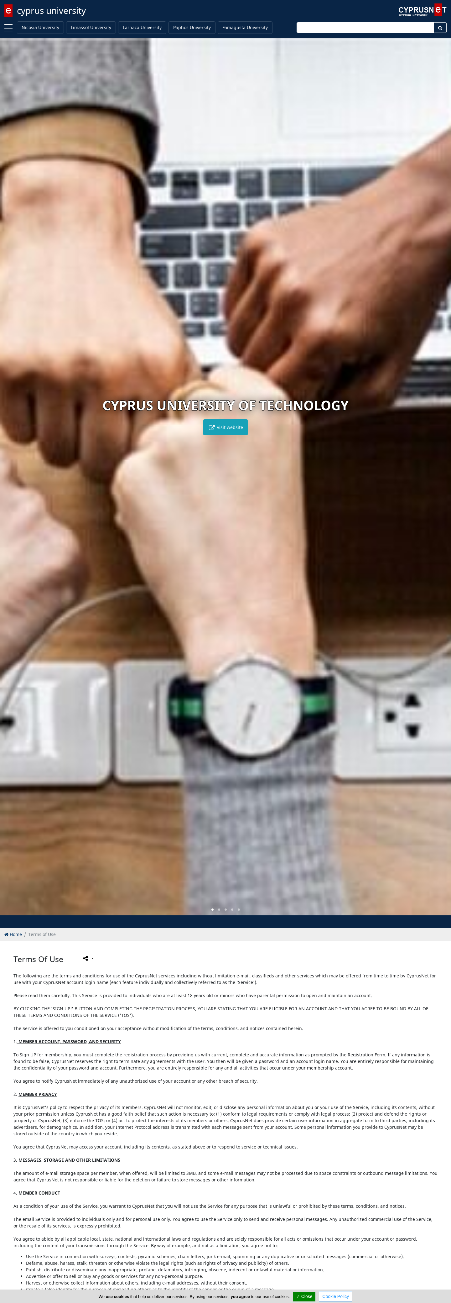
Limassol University (91, 27)
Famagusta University (245, 27)
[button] (212, 909)
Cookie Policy (335, 1296)
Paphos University (192, 27)
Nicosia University (40, 27)
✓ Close (304, 1296)
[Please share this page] (88, 958)
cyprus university (51, 10)
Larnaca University (142, 27)
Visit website (225, 427)
